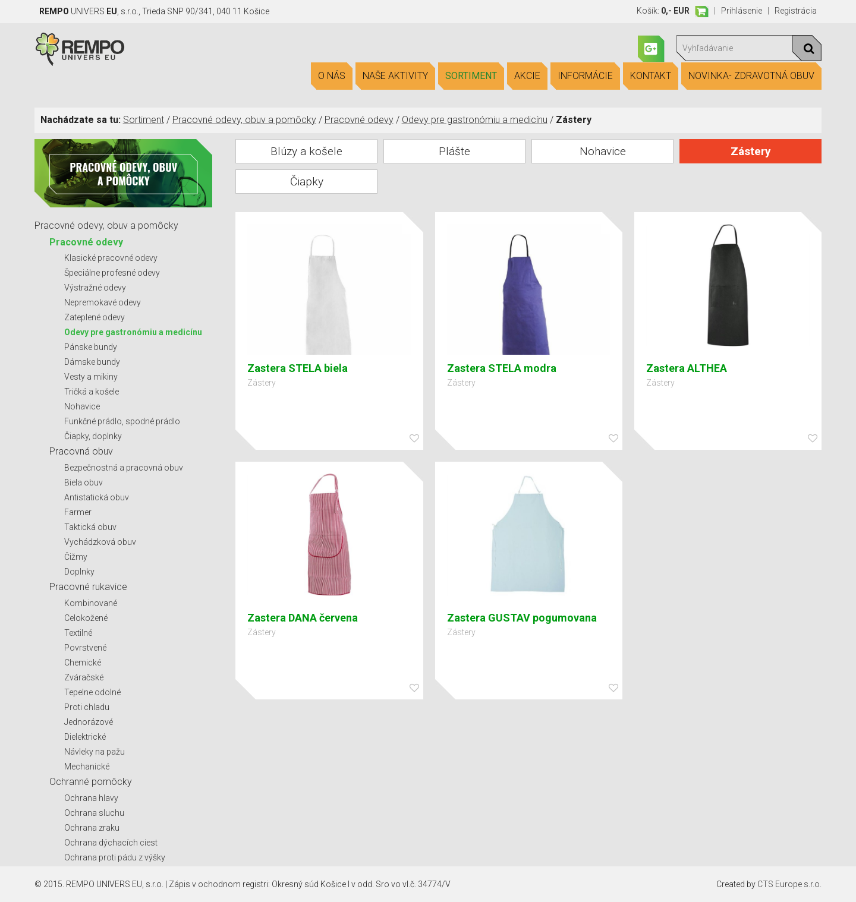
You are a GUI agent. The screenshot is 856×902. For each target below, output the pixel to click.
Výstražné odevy (95, 287)
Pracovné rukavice (88, 586)
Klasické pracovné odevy (111, 258)
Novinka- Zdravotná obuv (751, 76)
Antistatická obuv (96, 497)
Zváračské (83, 677)
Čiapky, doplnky (93, 436)
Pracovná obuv (81, 451)
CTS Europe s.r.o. (789, 884)
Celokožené (86, 618)
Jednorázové (88, 722)
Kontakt (650, 76)
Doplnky (79, 571)
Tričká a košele (91, 391)
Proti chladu (86, 707)
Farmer (78, 512)
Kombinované (90, 603)
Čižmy (75, 557)
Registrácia (796, 10)
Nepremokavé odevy (102, 302)
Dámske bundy (92, 362)
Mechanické (86, 766)
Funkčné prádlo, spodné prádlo (122, 421)
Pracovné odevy (359, 119)
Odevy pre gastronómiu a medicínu (474, 119)
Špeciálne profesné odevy (112, 272)
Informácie (585, 76)
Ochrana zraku (91, 827)
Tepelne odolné (92, 692)
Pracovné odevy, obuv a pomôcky (244, 119)
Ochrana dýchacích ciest (111, 842)
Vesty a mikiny (91, 376)
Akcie (527, 76)
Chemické (82, 662)
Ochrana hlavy (91, 798)
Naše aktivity (395, 76)
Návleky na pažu (94, 751)
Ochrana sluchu (94, 813)
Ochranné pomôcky (90, 781)
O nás (332, 76)
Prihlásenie (741, 10)
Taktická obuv (90, 527)
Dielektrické (85, 737)
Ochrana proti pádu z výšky (114, 857)
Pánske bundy (90, 347)
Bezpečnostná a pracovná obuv (123, 467)
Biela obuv (83, 482)
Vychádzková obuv (100, 542)
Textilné (78, 633)
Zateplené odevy (94, 317)
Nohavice (82, 406)
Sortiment (471, 76)
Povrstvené (85, 647)
